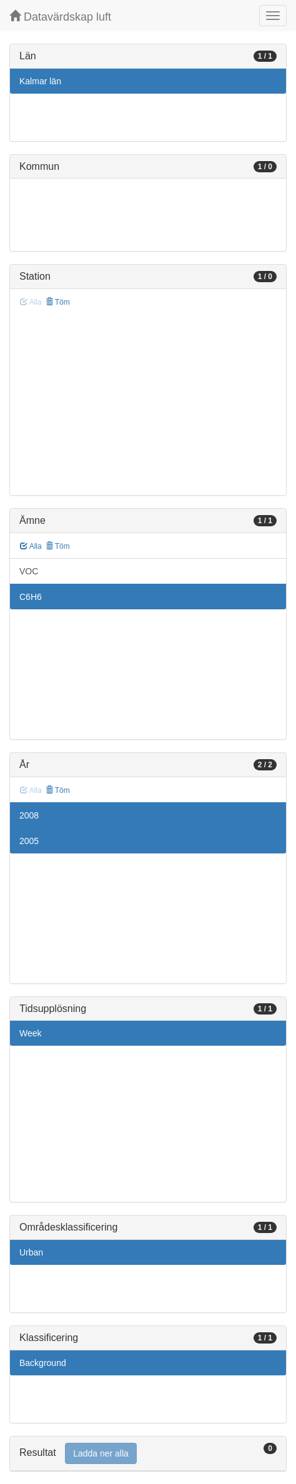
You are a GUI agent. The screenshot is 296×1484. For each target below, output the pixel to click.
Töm (58, 302)
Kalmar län (40, 81)
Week (30, 1033)
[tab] (148, 1454)
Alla (31, 546)
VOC (28, 571)
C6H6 (30, 597)
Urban (31, 1252)
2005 (29, 841)
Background (42, 1363)
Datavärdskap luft (60, 16)
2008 (29, 815)
